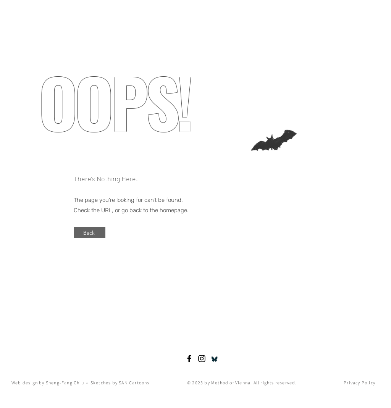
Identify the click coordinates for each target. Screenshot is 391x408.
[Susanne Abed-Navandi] (189, 358)
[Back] (89, 232)
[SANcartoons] (202, 358)
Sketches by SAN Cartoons (120, 382)
